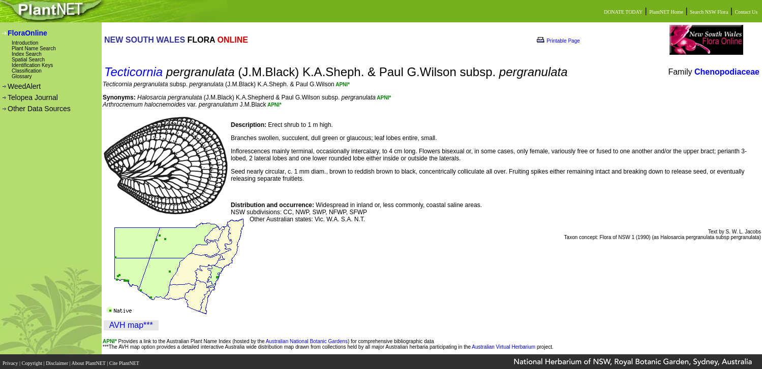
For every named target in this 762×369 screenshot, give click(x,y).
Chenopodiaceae (726, 72)
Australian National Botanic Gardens (307, 341)
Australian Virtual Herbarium (503, 347)
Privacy (11, 360)
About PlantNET (89, 360)
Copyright (33, 360)
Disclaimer (57, 360)
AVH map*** (131, 325)
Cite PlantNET (124, 360)
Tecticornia (133, 72)
